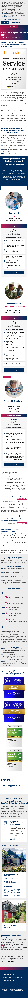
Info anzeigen (11, 523)
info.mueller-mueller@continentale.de (12, 882)
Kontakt (19, 995)
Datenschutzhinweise (14, 19)
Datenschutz (4, 13)
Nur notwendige (16, 22)
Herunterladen (21, 498)
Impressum (4, 19)
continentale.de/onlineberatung (9, 961)
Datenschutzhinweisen (7, 16)
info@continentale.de (8, 992)
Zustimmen (5, 22)
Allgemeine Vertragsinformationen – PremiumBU (13, 496)
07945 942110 (9, 878)
